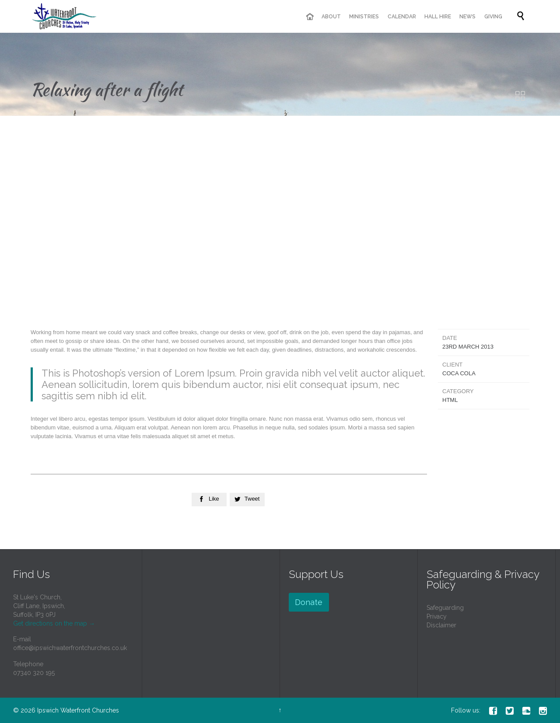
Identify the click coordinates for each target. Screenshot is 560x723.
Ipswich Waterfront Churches (78, 710)
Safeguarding (445, 607)
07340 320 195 (34, 672)
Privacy (437, 616)
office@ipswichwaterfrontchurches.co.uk (70, 647)
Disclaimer (441, 625)
